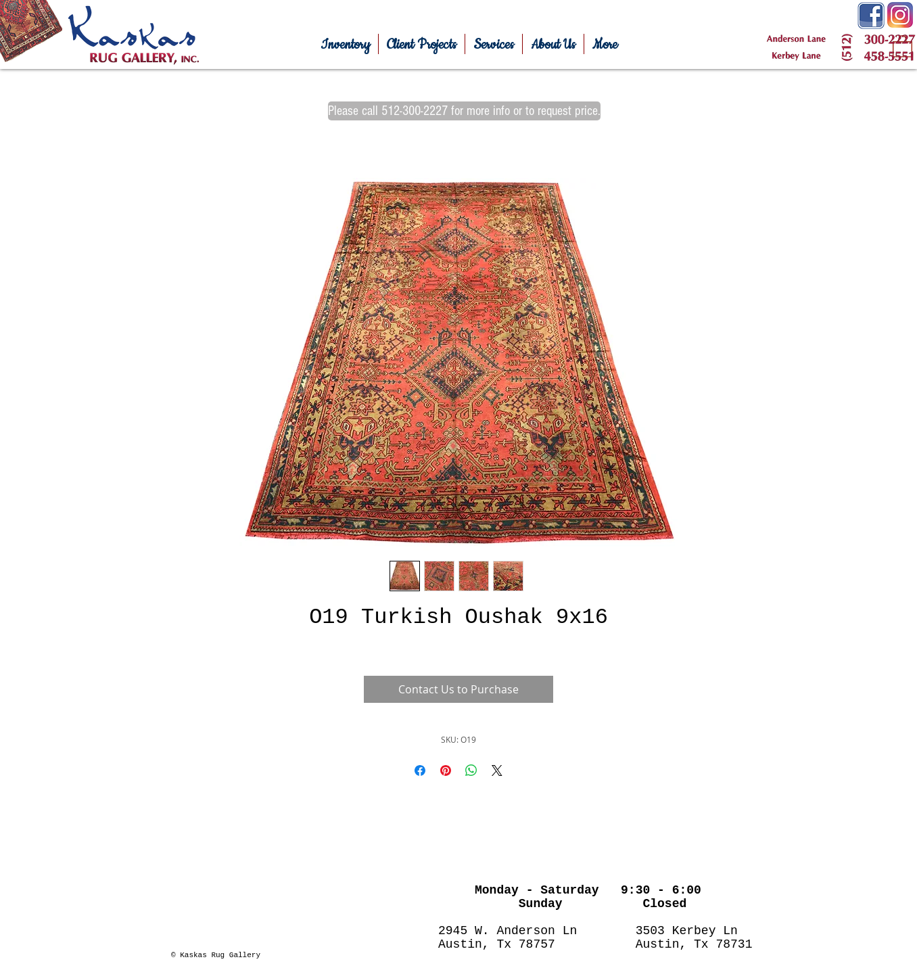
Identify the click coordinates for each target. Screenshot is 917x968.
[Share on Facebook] (420, 770)
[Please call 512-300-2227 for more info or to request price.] (464, 110)
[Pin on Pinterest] (446, 770)
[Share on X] (497, 770)
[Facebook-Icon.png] (871, 15)
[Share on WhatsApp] (471, 770)
